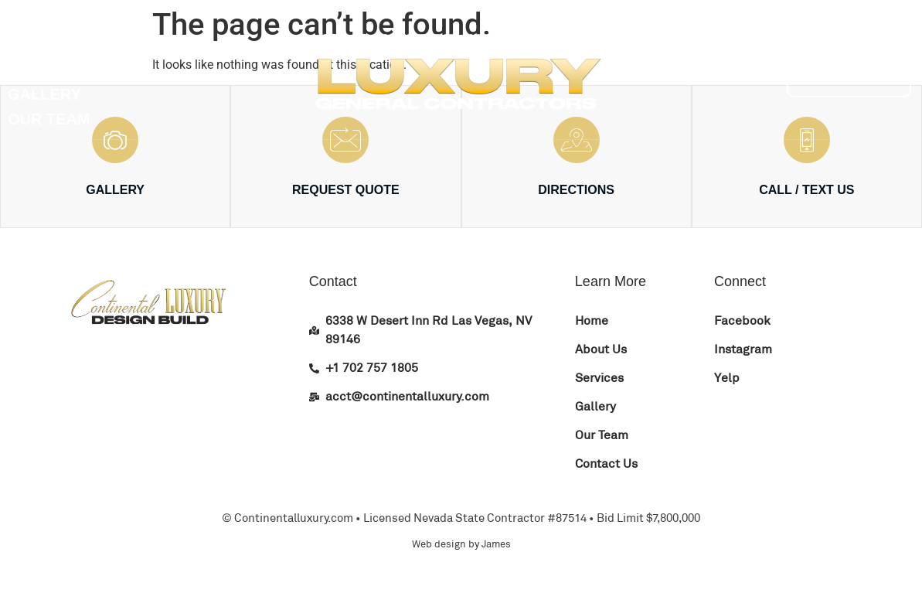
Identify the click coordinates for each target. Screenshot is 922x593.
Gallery (44, 94)
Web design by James (461, 543)
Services (47, 69)
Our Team (49, 119)
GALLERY (115, 189)
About (35, 44)
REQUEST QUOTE (346, 189)
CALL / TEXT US (806, 189)
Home (31, 20)
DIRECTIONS (576, 189)
